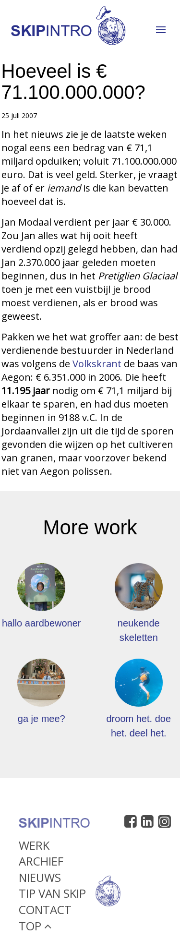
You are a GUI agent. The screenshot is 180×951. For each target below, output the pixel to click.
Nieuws (40, 879)
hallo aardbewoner (41, 623)
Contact (45, 912)
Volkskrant (98, 363)
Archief (41, 863)
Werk (34, 847)
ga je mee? (41, 718)
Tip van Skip (52, 895)
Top (35, 928)
